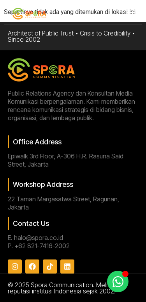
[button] (131, 14)
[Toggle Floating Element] (117, 281)
